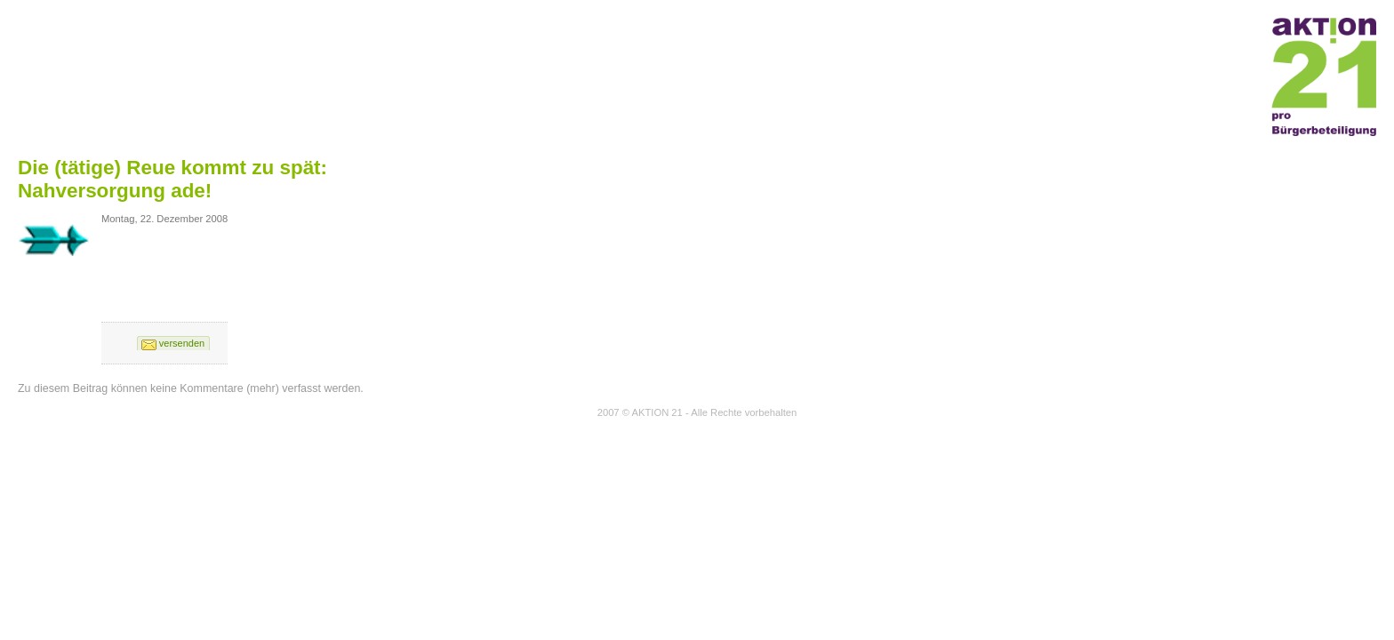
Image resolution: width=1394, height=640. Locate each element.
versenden (181, 343)
